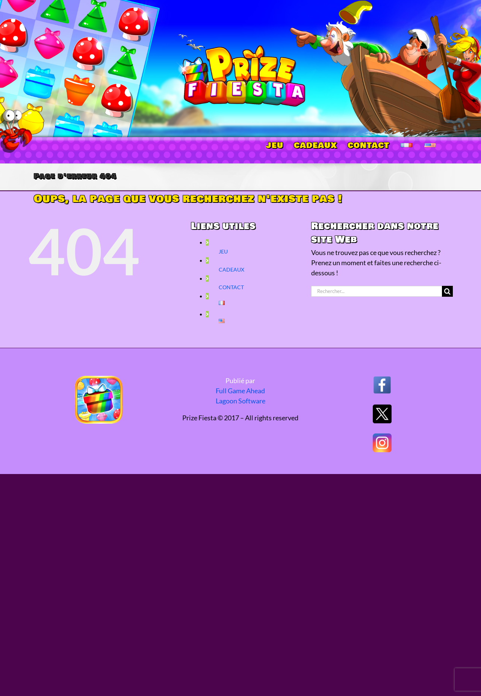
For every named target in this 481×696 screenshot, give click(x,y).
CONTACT (231, 287)
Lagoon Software (240, 401)
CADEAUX (231, 269)
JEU (223, 251)
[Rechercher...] (376, 291)
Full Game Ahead (240, 390)
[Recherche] (447, 291)
